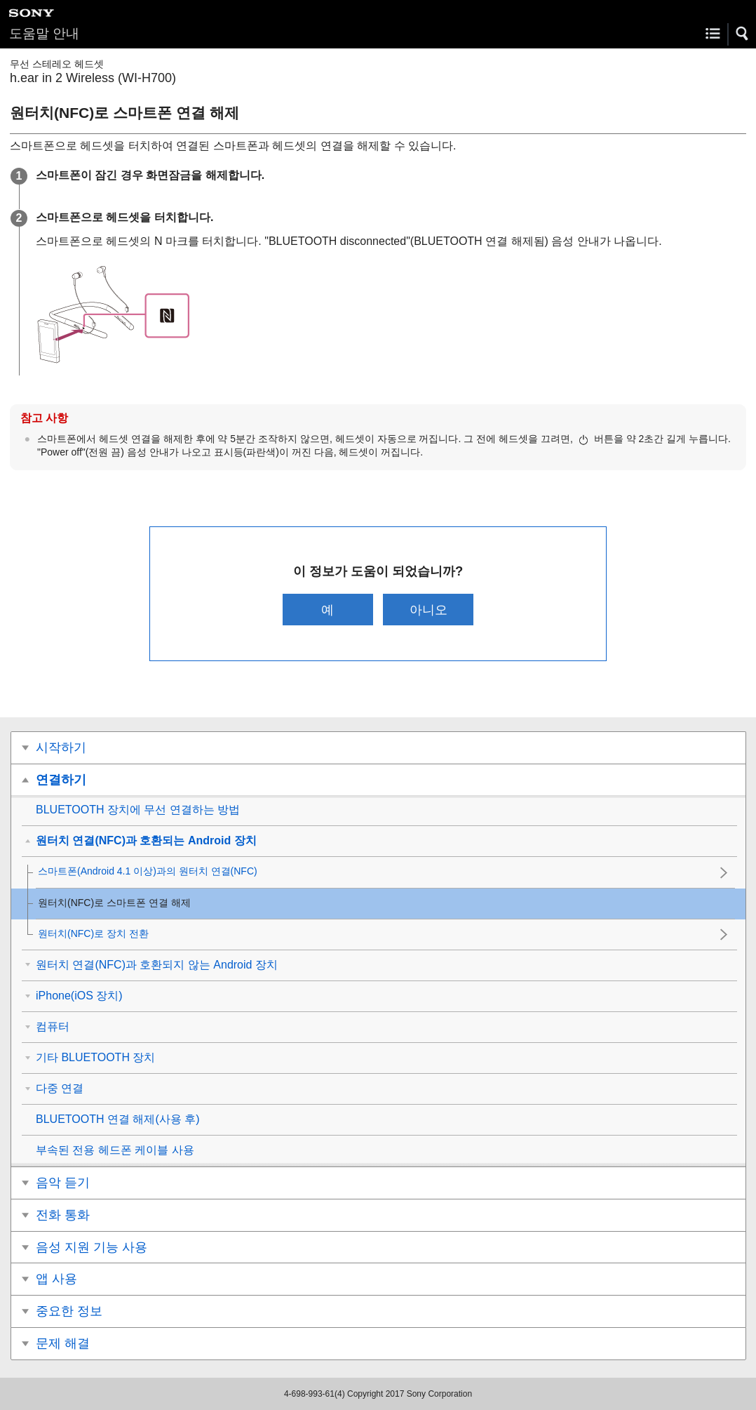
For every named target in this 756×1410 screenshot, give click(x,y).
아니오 (428, 609)
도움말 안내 (44, 33)
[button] (742, 34)
